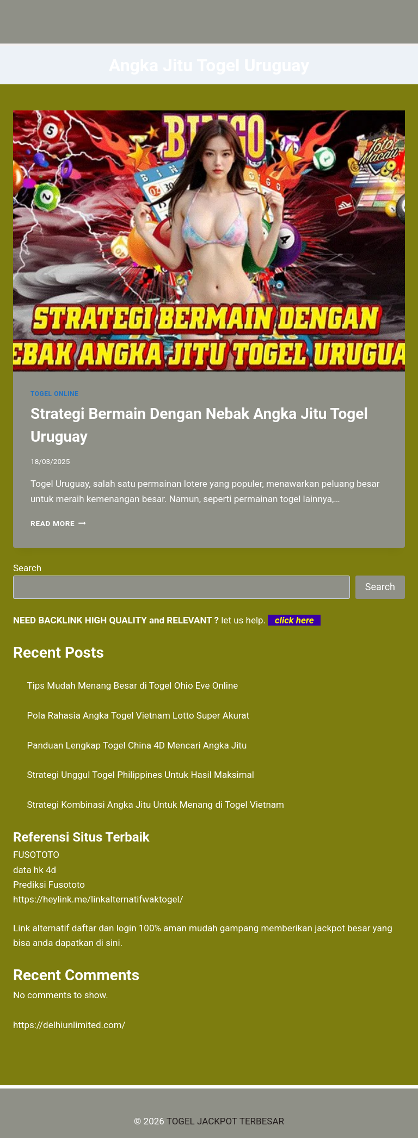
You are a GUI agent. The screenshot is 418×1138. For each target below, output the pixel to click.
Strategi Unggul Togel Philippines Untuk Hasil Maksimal (140, 774)
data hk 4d (34, 869)
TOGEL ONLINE (54, 394)
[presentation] (209, 241)
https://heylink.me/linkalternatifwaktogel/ (98, 899)
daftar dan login (104, 928)
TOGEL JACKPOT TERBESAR (225, 1121)
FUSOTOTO (36, 854)
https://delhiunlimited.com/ (69, 1024)
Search (27, 567)
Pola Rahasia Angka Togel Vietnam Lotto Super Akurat (138, 715)
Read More (58, 523)
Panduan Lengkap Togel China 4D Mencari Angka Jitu (137, 745)
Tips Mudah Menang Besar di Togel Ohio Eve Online (132, 685)
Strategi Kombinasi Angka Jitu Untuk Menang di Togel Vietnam (156, 804)
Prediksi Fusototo (49, 884)
